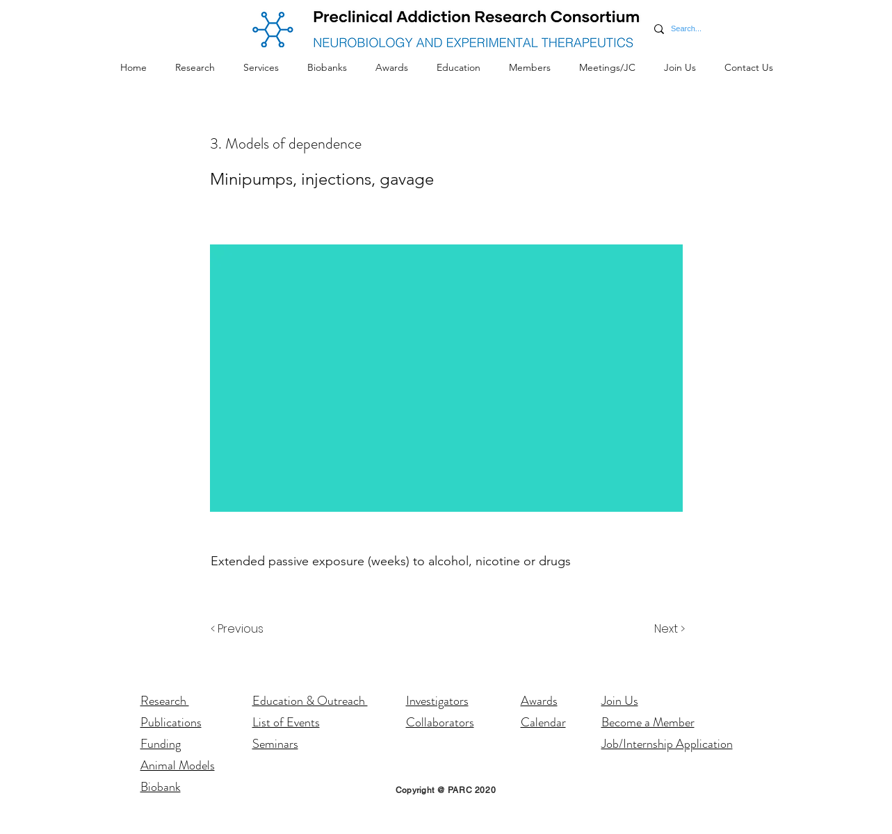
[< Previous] (239, 629)
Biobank (160, 787)
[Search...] (687, 29)
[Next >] (668, 629)
